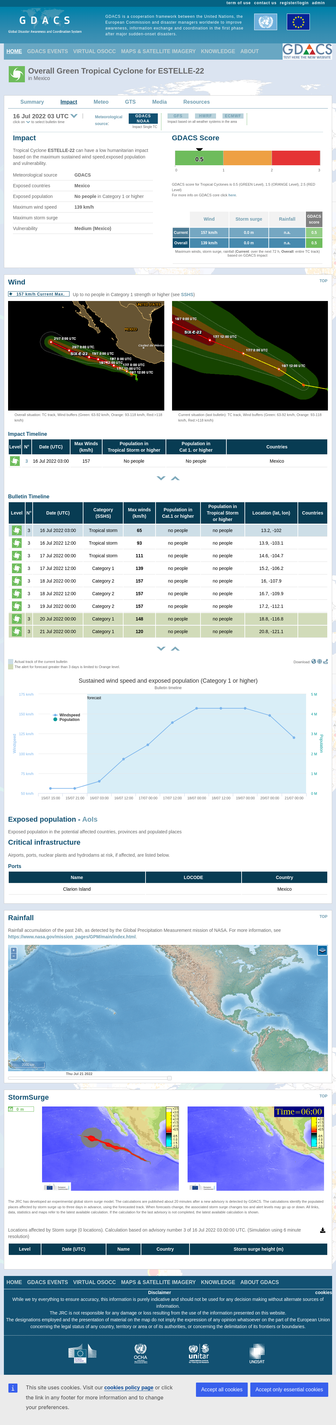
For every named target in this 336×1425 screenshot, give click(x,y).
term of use (239, 3)
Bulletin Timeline (28, 496)
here (232, 195)
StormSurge (28, 1097)
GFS (178, 116)
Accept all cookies (222, 1389)
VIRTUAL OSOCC (94, 51)
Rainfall (287, 219)
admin (318, 3)
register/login (294, 3)
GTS (130, 102)
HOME (14, 51)
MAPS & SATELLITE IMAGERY (158, 51)
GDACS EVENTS (47, 51)
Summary (32, 102)
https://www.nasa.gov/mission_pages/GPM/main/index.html (72, 936)
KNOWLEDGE (218, 51)
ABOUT (249, 51)
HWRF (205, 116)
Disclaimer (159, 1292)
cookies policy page (128, 1387)
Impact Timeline (27, 434)
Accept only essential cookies (289, 1389)
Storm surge (248, 219)
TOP (323, 281)
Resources (196, 102)
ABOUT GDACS (259, 1282)
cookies (323, 1292)
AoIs (90, 819)
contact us (265, 3)
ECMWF (233, 116)
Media (159, 102)
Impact (68, 102)
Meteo (101, 102)
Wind (209, 219)
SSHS (187, 294)
